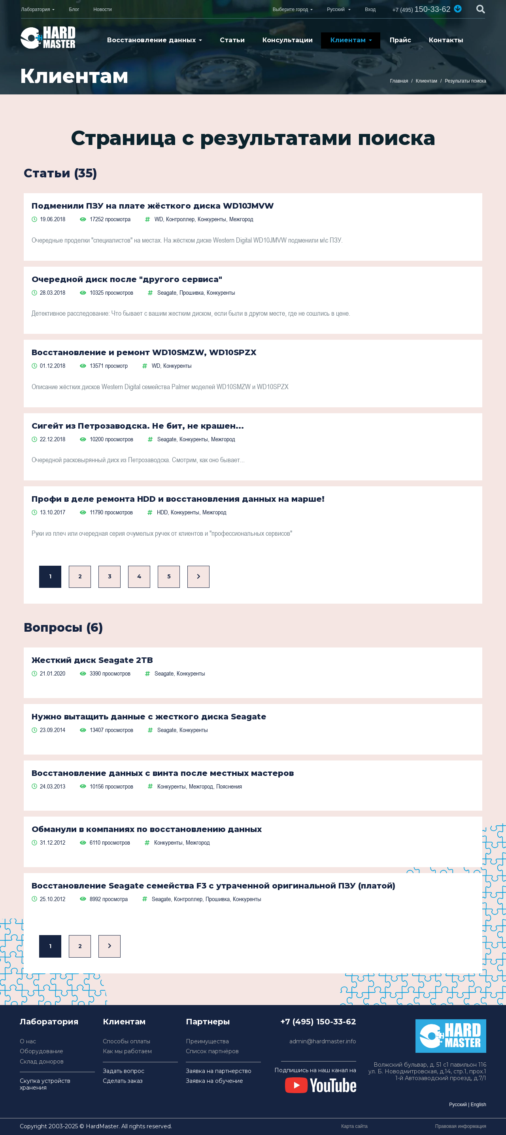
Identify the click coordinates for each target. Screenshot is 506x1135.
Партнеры (208, 1021)
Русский (458, 1104)
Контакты (446, 40)
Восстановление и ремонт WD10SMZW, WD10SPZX (144, 352)
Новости (102, 9)
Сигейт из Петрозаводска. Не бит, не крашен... (138, 426)
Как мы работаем (127, 1051)
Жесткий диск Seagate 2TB (92, 660)
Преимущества (207, 1041)
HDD (162, 512)
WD (159, 218)
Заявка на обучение (214, 1081)
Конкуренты (212, 218)
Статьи (232, 40)
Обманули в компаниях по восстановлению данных (147, 829)
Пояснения (229, 786)
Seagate (166, 292)
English (478, 1104)
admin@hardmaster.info (322, 1041)
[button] (458, 8)
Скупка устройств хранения (45, 1084)
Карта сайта (354, 1126)
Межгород (241, 218)
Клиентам (348, 40)
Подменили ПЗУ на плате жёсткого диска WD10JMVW (153, 206)
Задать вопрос (123, 1071)
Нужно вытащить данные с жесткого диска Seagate (149, 716)
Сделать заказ (123, 1081)
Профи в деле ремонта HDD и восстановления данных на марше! (178, 499)
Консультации (287, 40)
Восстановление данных (151, 40)
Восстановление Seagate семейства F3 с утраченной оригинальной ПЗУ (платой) (213, 885)
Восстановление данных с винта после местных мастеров (163, 773)
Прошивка (191, 292)
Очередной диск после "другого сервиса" (127, 279)
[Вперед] (198, 577)
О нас (28, 1041)
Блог (74, 9)
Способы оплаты (126, 1041)
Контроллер (180, 218)
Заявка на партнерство (218, 1071)
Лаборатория (35, 9)
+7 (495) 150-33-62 (318, 1021)
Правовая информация (460, 1126)
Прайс (400, 40)
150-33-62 (421, 9)
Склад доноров (42, 1061)
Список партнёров (212, 1051)
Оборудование (41, 1051)
